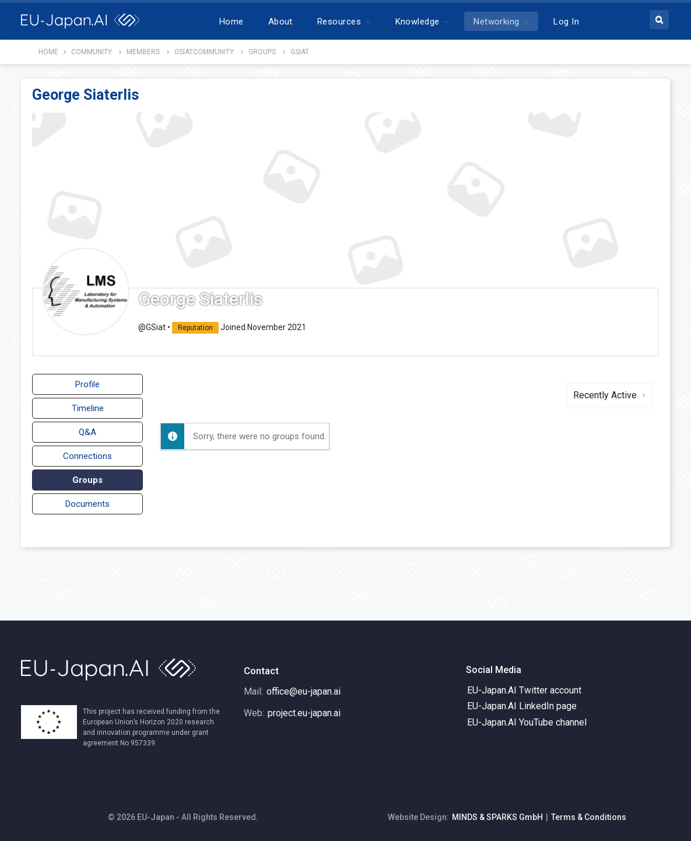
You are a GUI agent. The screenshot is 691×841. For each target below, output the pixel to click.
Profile (87, 384)
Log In (566, 21)
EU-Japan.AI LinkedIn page (522, 706)
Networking (496, 21)
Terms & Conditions (588, 817)
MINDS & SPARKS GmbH (497, 817)
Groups (87, 480)
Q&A (87, 432)
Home (231, 21)
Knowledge (417, 21)
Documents (87, 504)
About (280, 21)
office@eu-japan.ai (303, 691)
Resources (339, 21)
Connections (87, 456)
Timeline (88, 408)
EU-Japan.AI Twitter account (524, 690)
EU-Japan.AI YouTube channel (527, 722)
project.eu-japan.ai (304, 713)
